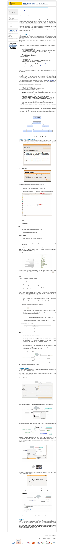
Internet (20, 1)
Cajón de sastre (28, 1)
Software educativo (11, 18)
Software (23, 1)
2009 (10, 26)
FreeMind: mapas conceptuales (25, 10)
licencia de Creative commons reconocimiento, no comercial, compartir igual (13, 45)
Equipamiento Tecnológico (15, 1)
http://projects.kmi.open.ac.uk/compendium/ (36, 66)
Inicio (9, 1)
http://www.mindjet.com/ (39, 65)
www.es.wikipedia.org (51, 80)
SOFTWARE (20, 11)
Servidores (10, 17)
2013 (10, 23)
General (24, 11)
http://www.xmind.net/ (43, 63)
